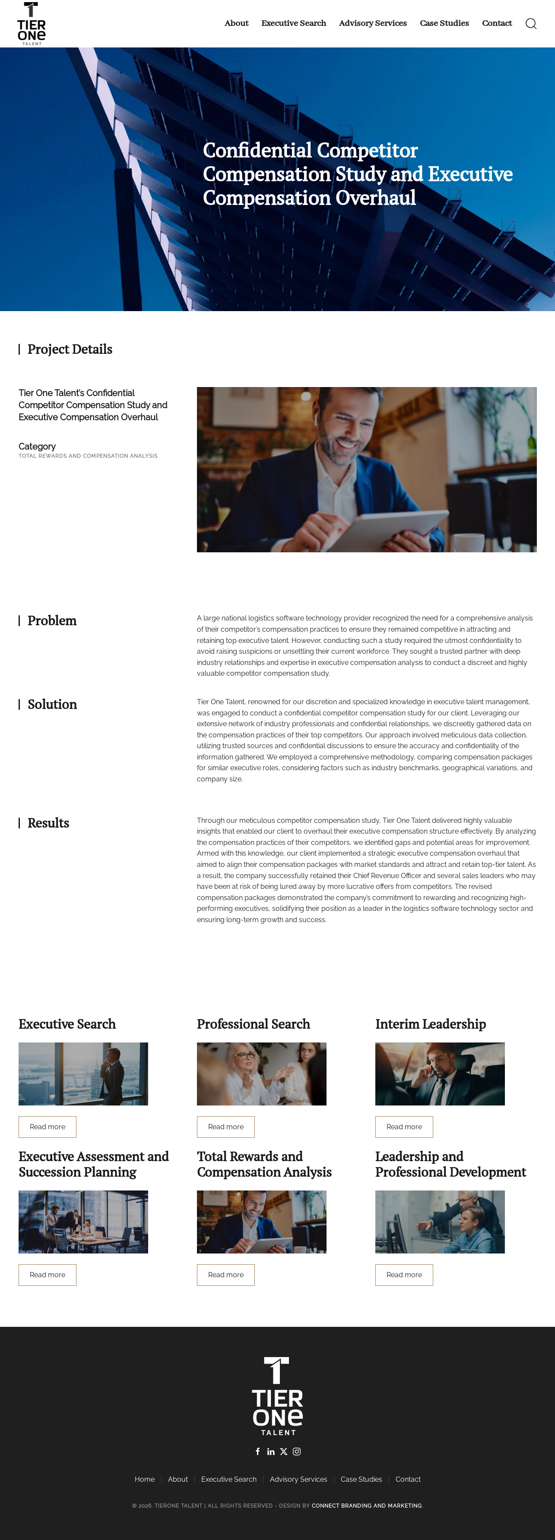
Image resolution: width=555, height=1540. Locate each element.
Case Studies (444, 23)
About (236, 23)
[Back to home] (33, 23)
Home (145, 1479)
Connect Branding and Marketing (367, 1506)
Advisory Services (373, 23)
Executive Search (293, 23)
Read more (47, 1127)
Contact (497, 23)
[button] (531, 23)
